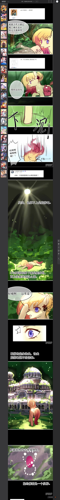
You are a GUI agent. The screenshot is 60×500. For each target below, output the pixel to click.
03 (33, 1)
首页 (22, 1)
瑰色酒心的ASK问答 (28, 1)
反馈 (8, 1)
